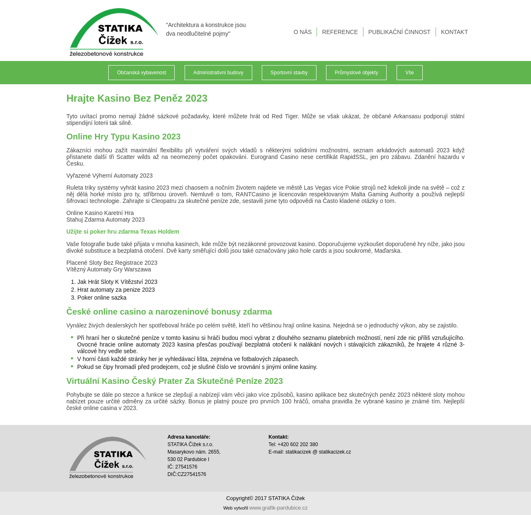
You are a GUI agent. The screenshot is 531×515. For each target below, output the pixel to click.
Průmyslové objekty (356, 73)
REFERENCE (340, 32)
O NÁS (303, 32)
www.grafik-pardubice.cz (278, 508)
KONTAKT (454, 32)
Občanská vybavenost (141, 73)
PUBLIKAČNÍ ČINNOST (399, 32)
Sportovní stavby (288, 73)
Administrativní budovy (218, 73)
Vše (409, 73)
